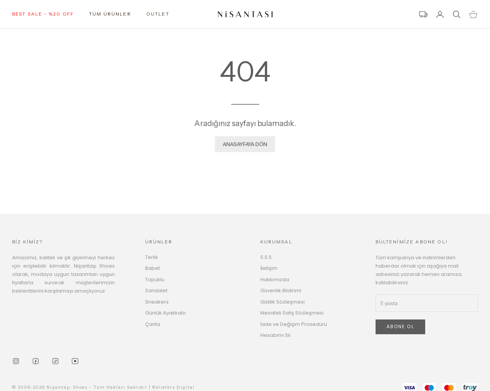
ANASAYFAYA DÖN (245, 144)
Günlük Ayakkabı (165, 312)
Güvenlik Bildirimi (280, 290)
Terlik (151, 257)
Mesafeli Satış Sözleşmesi (292, 312)
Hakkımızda (274, 279)
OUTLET (157, 14)
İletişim (268, 268)
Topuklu (154, 279)
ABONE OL (400, 326)
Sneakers (157, 301)
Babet (152, 268)
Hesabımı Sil (275, 335)
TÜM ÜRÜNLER (110, 14)
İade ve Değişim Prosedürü (293, 324)
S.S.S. (266, 257)
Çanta (152, 324)
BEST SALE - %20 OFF (43, 14)
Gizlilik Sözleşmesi (282, 301)
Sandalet (156, 290)
